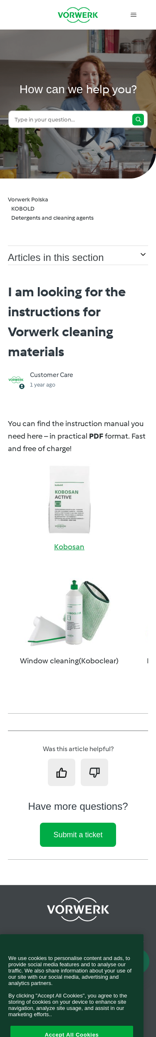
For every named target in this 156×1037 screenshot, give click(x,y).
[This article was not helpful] (94, 772)
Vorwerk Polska (28, 199)
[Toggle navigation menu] (133, 15)
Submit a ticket (77, 835)
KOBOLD (23, 208)
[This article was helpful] (61, 772)
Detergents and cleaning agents (52, 217)
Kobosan (69, 546)
